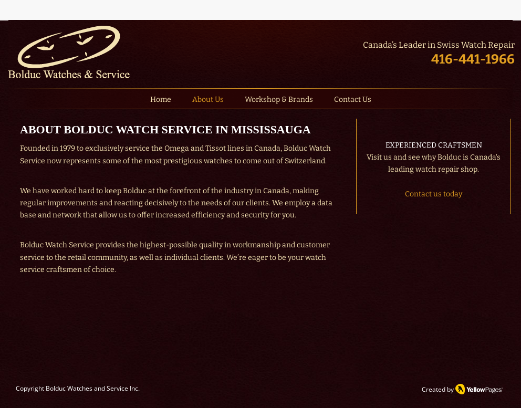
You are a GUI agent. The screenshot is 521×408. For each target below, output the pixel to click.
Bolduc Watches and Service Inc (92, 388)
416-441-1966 (473, 59)
